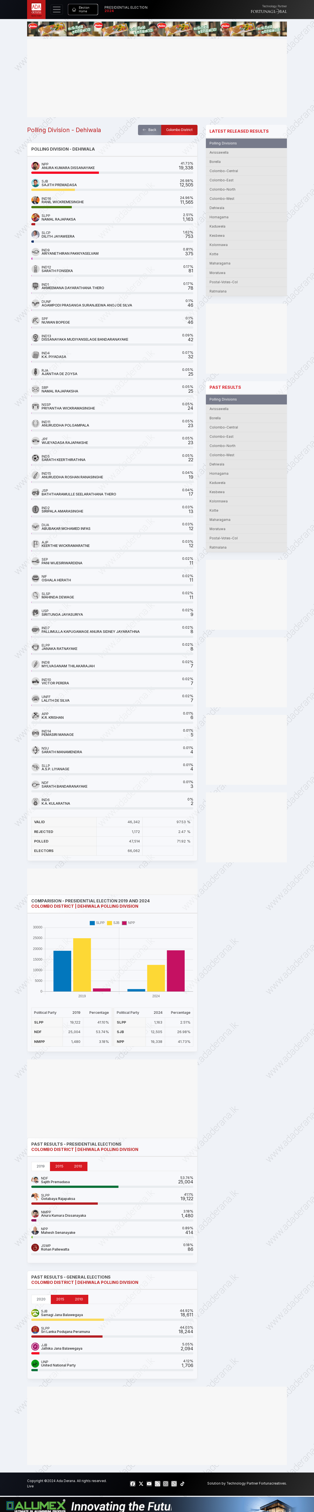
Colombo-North (223, 189)
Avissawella (219, 153)
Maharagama (220, 263)
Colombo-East (222, 180)
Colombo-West (222, 199)
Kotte (214, 254)
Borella (215, 162)
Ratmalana (218, 291)
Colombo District (179, 130)
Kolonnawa (219, 245)
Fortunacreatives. (273, 1483)
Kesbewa (217, 236)
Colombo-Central (224, 171)
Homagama (219, 217)
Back (149, 130)
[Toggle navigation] (57, 9)
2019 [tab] (41, 1166)
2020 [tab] (41, 1299)
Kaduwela (217, 226)
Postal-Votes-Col (224, 282)
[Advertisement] (157, 78)
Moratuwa (217, 273)
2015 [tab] (59, 1166)
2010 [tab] (78, 1166)
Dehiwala (217, 208)
